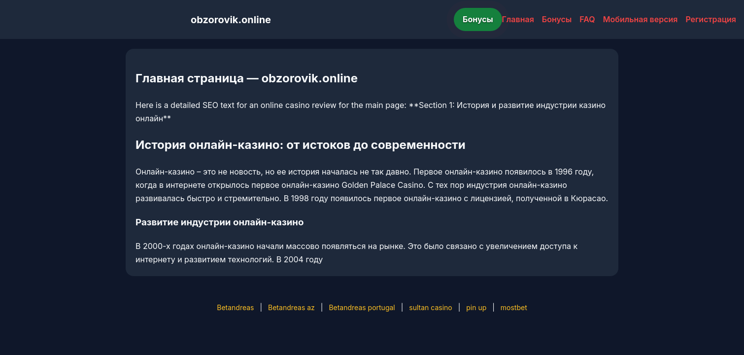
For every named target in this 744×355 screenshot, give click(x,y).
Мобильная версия (640, 19)
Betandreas (235, 307)
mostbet (514, 307)
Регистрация (710, 19)
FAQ (587, 19)
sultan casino (430, 307)
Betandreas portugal (362, 307)
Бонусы (478, 19)
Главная (518, 19)
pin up (476, 307)
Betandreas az (291, 307)
